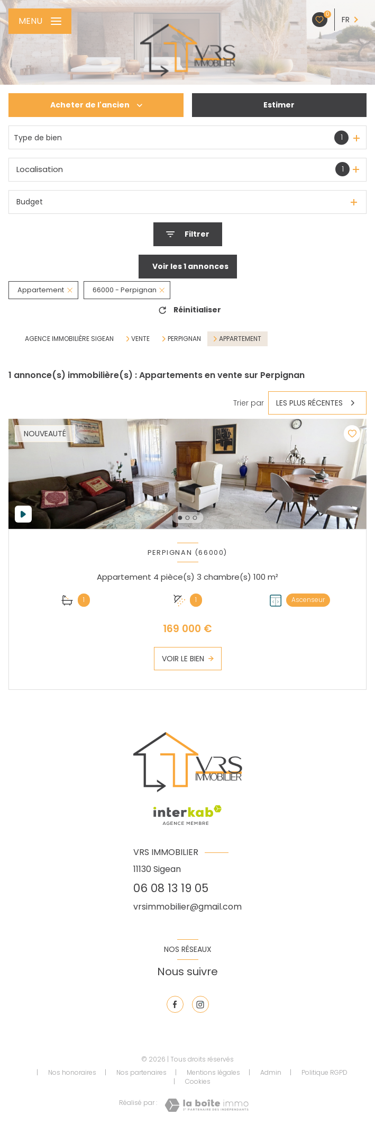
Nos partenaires (141, 1072)
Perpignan (184, 339)
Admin (270, 1072)
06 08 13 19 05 (170, 888)
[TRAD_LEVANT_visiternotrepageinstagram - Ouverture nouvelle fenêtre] (200, 1004)
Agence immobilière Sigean (69, 338)
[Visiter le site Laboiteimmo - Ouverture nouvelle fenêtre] (206, 1105)
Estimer (279, 105)
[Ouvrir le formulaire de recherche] (187, 234)
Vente (140, 339)
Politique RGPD (324, 1072)
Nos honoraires (72, 1072)
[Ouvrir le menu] (39, 21)
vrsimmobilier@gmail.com (187, 907)
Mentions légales (213, 1072)
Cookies (198, 1081)
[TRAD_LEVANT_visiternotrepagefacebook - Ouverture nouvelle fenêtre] (175, 1004)
